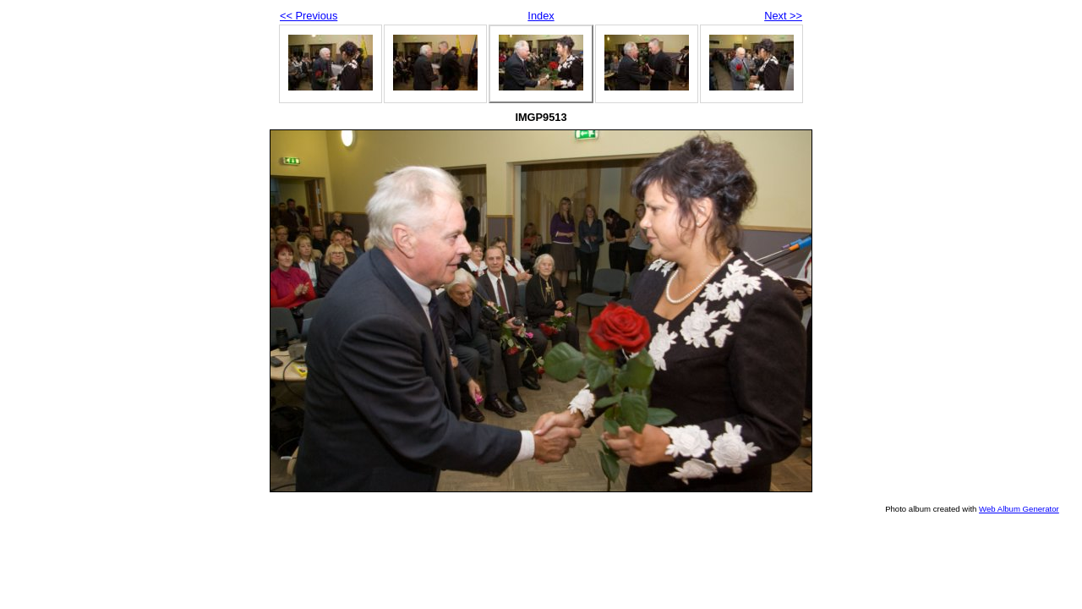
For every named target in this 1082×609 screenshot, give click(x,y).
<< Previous (308, 15)
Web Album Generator (1019, 508)
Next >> (783, 15)
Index (540, 15)
